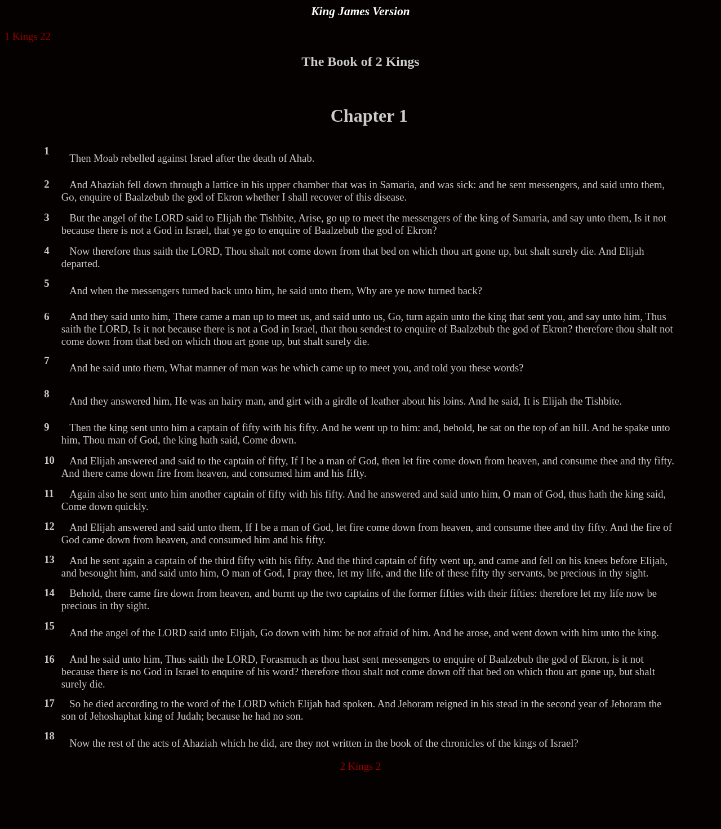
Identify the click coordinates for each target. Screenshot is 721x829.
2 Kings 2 (360, 766)
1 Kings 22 (28, 36)
